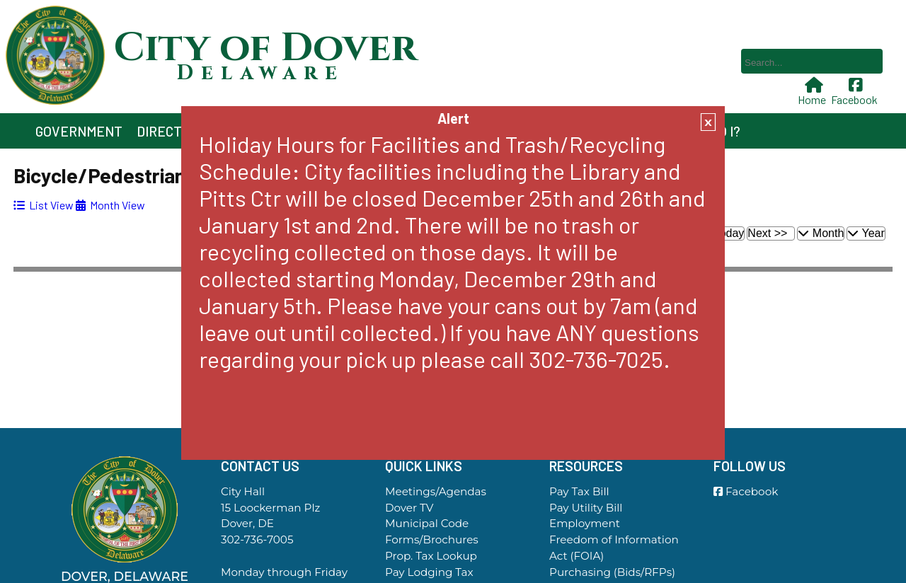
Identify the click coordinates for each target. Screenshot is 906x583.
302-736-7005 (257, 539)
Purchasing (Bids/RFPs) (612, 572)
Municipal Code (427, 523)
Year (865, 233)
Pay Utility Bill (585, 507)
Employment (584, 523)
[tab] (43, 205)
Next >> (767, 233)
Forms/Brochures (431, 539)
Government (78, 131)
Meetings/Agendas (435, 491)
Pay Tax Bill (579, 491)
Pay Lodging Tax (429, 572)
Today (729, 233)
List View (43, 205)
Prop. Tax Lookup (431, 555)
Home (813, 91)
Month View (110, 205)
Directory (172, 131)
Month (821, 233)
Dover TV (409, 507)
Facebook (856, 91)
